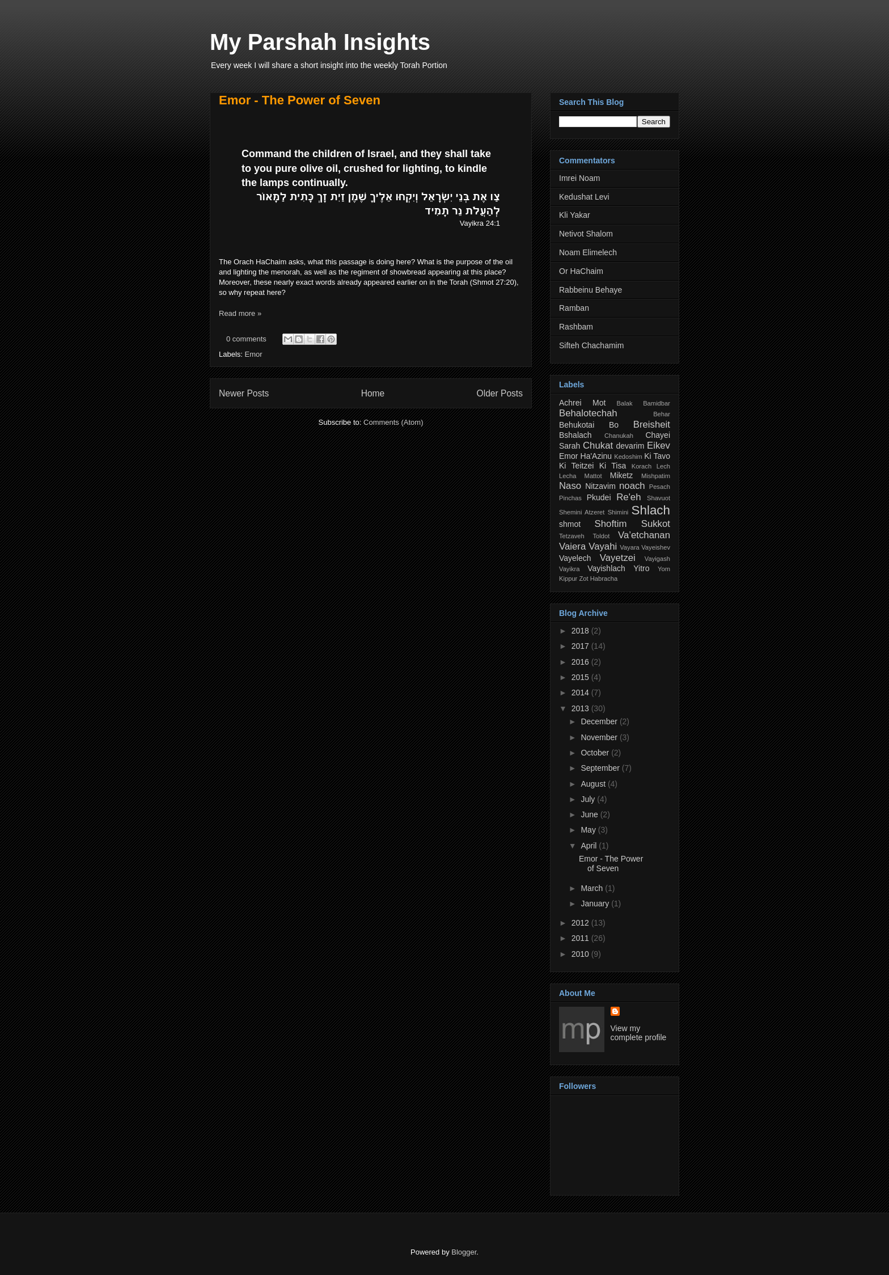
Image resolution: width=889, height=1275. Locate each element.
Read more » (240, 313)
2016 (581, 661)
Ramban (574, 308)
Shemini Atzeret (581, 512)
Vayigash (657, 558)
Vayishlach (606, 568)
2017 (581, 646)
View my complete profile (639, 1033)
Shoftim (611, 523)
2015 (581, 677)
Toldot (600, 536)
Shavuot (658, 498)
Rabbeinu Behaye (590, 289)
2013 (581, 708)
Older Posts (500, 393)
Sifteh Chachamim (591, 345)
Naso (570, 485)
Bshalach (575, 435)
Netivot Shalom (586, 233)
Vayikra (569, 568)
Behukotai (576, 424)
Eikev (658, 445)
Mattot (593, 475)
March (593, 888)
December (600, 721)
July (589, 799)
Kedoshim (628, 456)
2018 (581, 630)
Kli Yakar (574, 214)
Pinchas (570, 498)
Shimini (618, 512)
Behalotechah (588, 413)
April (590, 845)
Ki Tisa (612, 465)
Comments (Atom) (393, 422)
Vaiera (572, 546)
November (600, 737)
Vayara (630, 547)
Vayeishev (655, 547)
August (594, 783)
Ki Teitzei (576, 465)
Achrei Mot (582, 402)
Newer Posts (244, 393)
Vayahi (603, 546)
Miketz (621, 475)
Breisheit (651, 424)
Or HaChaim (581, 271)
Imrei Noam (579, 178)
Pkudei (599, 497)
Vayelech (575, 558)
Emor (254, 354)
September (601, 767)
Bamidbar (656, 403)
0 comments (246, 339)
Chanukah (618, 435)
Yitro (641, 568)
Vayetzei (618, 557)
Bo (614, 424)
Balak (625, 403)
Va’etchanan (644, 535)
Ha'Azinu (596, 456)
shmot (570, 524)
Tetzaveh (572, 536)
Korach (641, 466)
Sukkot (655, 523)
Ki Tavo (657, 456)
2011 (581, 938)
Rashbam (576, 326)
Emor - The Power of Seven (299, 100)
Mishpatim (655, 475)
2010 (581, 954)
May (589, 829)
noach (632, 485)
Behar (661, 414)
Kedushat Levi (584, 196)
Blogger (463, 1252)
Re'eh (628, 497)
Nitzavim (600, 486)
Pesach (659, 486)
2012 (581, 922)
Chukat (598, 445)
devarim (630, 445)
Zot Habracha (598, 578)
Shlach (651, 510)
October (596, 752)
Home (373, 393)
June (590, 814)
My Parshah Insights (320, 41)
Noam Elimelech (588, 252)
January (596, 903)
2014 (581, 692)
